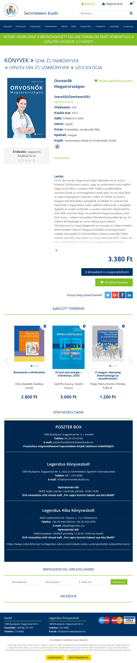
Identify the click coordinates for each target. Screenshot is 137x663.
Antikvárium (51, 26)
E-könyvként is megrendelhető (107, 272)
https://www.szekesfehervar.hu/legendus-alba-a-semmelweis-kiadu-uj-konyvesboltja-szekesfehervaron (68, 544)
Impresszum (62, 157)
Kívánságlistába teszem (113, 80)
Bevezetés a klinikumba (29, 372)
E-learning (128, 26)
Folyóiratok (35, 26)
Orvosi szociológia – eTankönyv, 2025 (68, 374)
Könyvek (8, 26)
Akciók (64, 26)
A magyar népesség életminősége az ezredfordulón (108, 375)
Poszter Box (85, 26)
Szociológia (88, 67)
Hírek (73, 26)
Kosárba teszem (114, 282)
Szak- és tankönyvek (57, 60)
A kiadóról (100, 26)
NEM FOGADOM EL (78, 657)
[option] (29, 359)
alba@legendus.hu (73, 525)
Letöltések (114, 26)
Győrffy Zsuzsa (63, 101)
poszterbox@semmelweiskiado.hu (73, 442)
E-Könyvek (21, 26)
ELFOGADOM (55, 657)
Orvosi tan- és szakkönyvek (39, 67)
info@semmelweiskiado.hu (73, 479)
